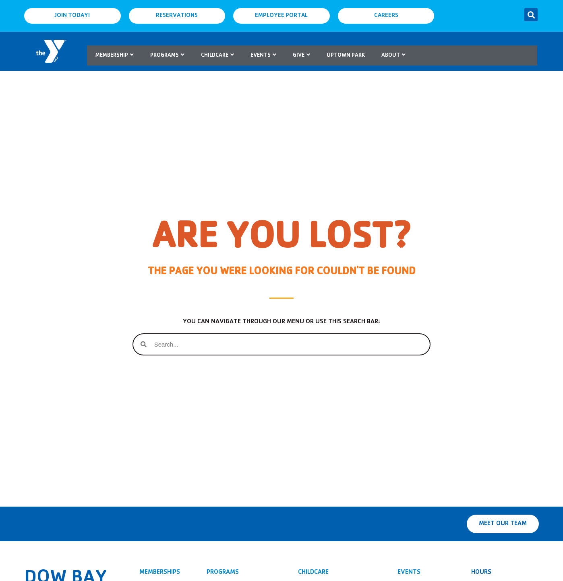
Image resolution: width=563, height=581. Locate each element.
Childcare (217, 55)
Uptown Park (346, 55)
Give (301, 55)
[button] (531, 14)
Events (263, 55)
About (393, 55)
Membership (114, 55)
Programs (167, 55)
